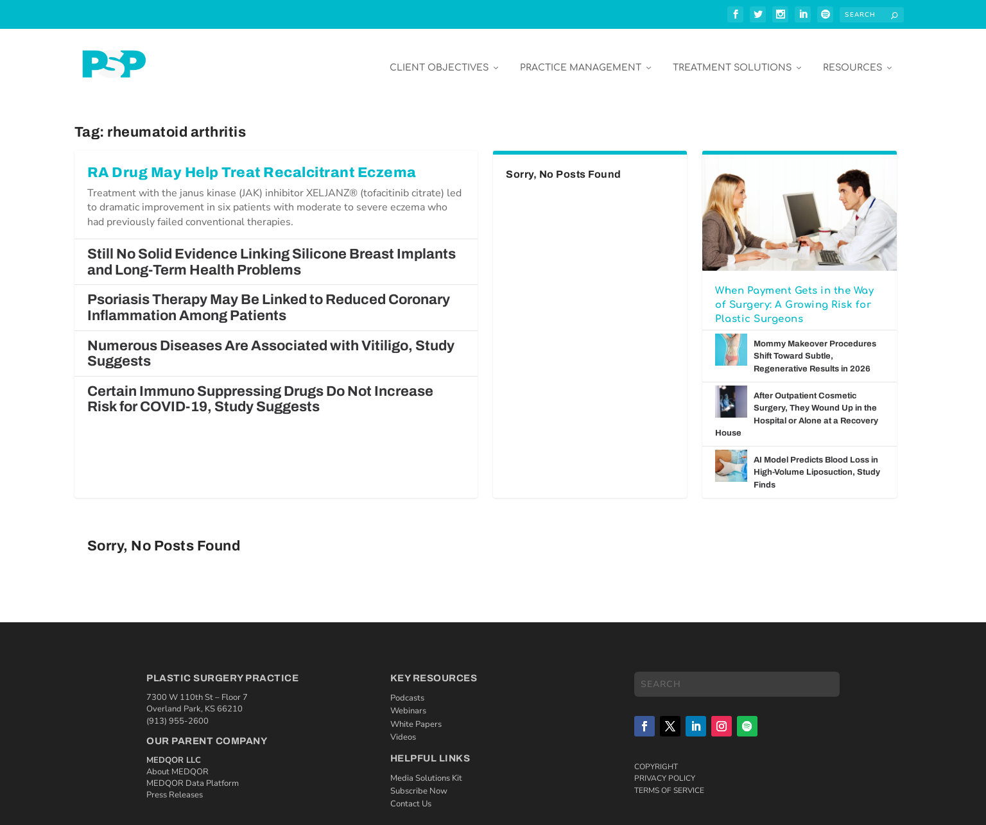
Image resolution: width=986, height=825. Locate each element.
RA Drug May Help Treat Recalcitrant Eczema (252, 163)
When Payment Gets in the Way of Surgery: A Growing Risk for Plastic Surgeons (794, 296)
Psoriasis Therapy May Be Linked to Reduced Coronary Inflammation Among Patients (268, 298)
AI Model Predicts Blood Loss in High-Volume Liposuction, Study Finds (817, 464)
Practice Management (580, 59)
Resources (852, 59)
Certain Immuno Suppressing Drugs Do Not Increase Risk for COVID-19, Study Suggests (260, 390)
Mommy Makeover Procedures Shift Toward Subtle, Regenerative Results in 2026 (815, 347)
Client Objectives (439, 59)
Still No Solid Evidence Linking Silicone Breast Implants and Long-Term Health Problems (271, 253)
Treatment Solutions (732, 59)
